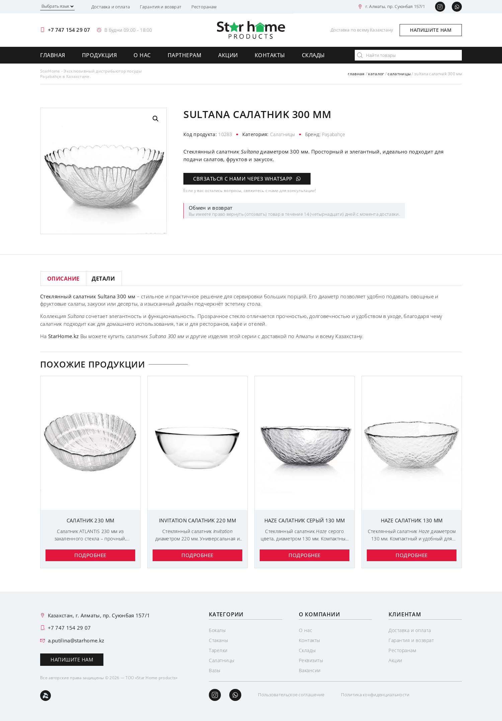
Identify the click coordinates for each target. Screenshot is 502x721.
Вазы (214, 670)
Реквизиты (311, 660)
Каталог (376, 74)
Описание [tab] (63, 278)
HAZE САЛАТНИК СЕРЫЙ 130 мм (304, 520)
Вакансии (310, 670)
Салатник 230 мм (90, 520)
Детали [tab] (103, 278)
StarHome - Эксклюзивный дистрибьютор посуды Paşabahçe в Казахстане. (91, 73)
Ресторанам (204, 7)
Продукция (99, 55)
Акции (228, 55)
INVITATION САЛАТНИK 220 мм (197, 520)
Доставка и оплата (110, 7)
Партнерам (185, 55)
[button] (156, 119)
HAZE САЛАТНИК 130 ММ (412, 520)
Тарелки (218, 650)
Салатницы (399, 74)
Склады (313, 55)
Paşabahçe (333, 134)
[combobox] (408, 55)
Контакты (270, 55)
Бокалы (217, 630)
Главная (52, 55)
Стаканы (218, 640)
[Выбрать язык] (57, 7)
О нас (142, 55)
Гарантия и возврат (160, 7)
